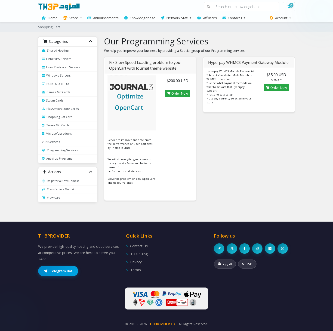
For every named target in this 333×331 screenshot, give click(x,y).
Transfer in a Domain (59, 189)
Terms (133, 269)
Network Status (176, 17)
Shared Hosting (55, 51)
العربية (225, 264)
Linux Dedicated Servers (61, 67)
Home (50, 17)
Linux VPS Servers (56, 59)
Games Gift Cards (56, 92)
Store (71, 17)
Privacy (134, 262)
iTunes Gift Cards (55, 125)
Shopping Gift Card (57, 117)
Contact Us (233, 17)
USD (247, 264)
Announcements (103, 17)
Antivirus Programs (57, 159)
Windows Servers (56, 75)
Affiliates (207, 17)
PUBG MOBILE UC (56, 84)
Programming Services (60, 150)
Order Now (177, 93)
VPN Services (51, 142)
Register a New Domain (60, 181)
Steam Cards (53, 100)
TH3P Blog (137, 253)
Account (279, 17)
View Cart (51, 198)
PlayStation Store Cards (60, 109)
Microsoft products (57, 134)
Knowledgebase (139, 17)
